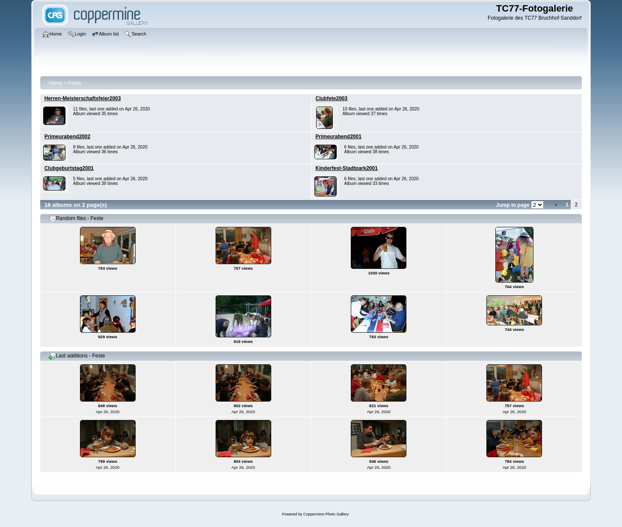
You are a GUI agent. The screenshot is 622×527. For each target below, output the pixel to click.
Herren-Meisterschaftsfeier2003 (82, 98)
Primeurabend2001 (338, 137)
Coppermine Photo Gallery (326, 514)
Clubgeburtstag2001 (69, 168)
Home (55, 83)
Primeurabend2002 (67, 137)
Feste (74, 83)
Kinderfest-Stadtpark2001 (347, 168)
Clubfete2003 (332, 98)
